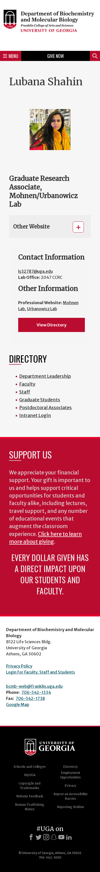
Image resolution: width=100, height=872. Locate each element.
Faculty (27, 384)
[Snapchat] (54, 837)
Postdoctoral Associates (45, 407)
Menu (10, 56)
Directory (70, 767)
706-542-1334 (36, 692)
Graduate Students (39, 400)
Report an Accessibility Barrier (71, 796)
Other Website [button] (31, 226)
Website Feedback (29, 796)
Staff (24, 392)
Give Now (55, 56)
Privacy (70, 785)
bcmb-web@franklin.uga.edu (34, 686)
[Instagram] (46, 837)
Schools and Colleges (30, 767)
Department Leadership (45, 376)
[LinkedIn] (69, 837)
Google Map (17, 704)
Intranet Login (35, 415)
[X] (39, 837)
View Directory (51, 324)
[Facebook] (31, 837)
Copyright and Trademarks (29, 785)
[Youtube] (61, 837)
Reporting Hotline (70, 807)
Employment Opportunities (70, 775)
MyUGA (29, 775)
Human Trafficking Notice (29, 807)
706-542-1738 (30, 698)
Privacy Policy (19, 666)
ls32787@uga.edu (35, 271)
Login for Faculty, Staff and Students (40, 672)
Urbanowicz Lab (42, 308)
